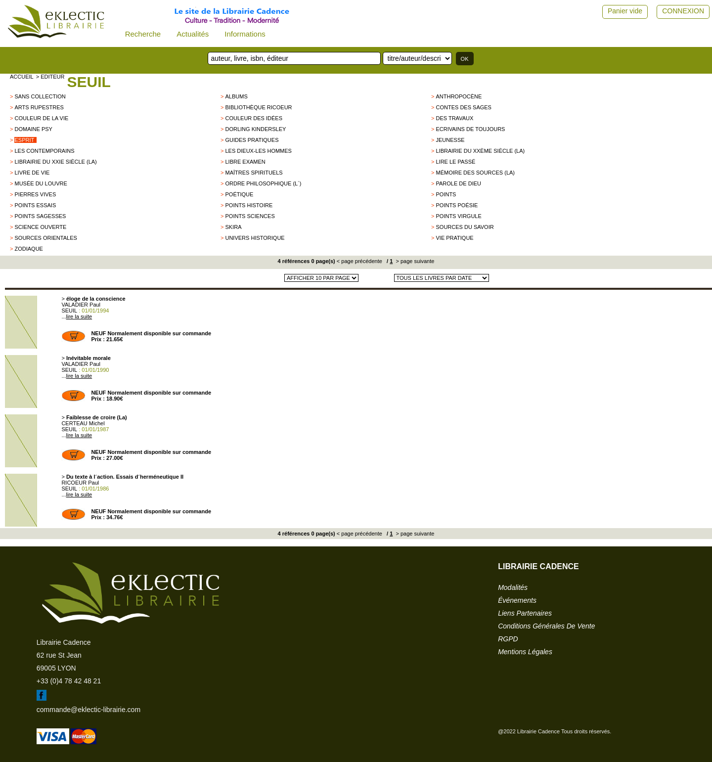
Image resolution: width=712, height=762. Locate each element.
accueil (22, 77)
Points (446, 194)
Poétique (239, 194)
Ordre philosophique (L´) (263, 183)
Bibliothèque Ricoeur (258, 107)
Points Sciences (249, 216)
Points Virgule (458, 216)
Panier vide (625, 11)
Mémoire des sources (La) (475, 173)
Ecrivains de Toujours (470, 129)
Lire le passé (455, 162)
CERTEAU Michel (82, 423)
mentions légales (525, 652)
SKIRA (233, 227)
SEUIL (88, 82)
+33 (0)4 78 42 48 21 (69, 681)
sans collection (39, 96)
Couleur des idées (253, 118)
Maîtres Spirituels (253, 173)
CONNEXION (683, 11)
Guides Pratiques (251, 140)
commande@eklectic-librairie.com (88, 710)
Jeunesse (450, 140)
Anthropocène (459, 96)
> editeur (50, 77)
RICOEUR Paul (80, 483)
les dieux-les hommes (258, 151)
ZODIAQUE (28, 249)
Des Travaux (454, 118)
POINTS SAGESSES (40, 216)
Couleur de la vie (41, 118)
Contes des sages (463, 107)
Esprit (24, 140)
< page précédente (359, 261)
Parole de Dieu (458, 183)
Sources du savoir (464, 227)
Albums (236, 96)
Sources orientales (45, 238)
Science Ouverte (40, 227)
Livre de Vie (31, 173)
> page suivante (414, 261)
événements (517, 600)
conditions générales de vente (546, 626)
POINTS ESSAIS (35, 205)
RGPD (508, 639)
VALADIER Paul (80, 305)
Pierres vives (35, 194)
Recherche (143, 34)
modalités (513, 587)
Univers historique (254, 238)
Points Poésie (457, 205)
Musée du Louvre (40, 183)
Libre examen (245, 162)
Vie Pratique (454, 238)
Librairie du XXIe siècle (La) (55, 162)
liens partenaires (525, 613)
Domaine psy (33, 129)
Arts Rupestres (38, 107)
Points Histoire (248, 205)
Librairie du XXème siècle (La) (480, 151)
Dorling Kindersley (255, 129)
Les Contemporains (44, 151)
